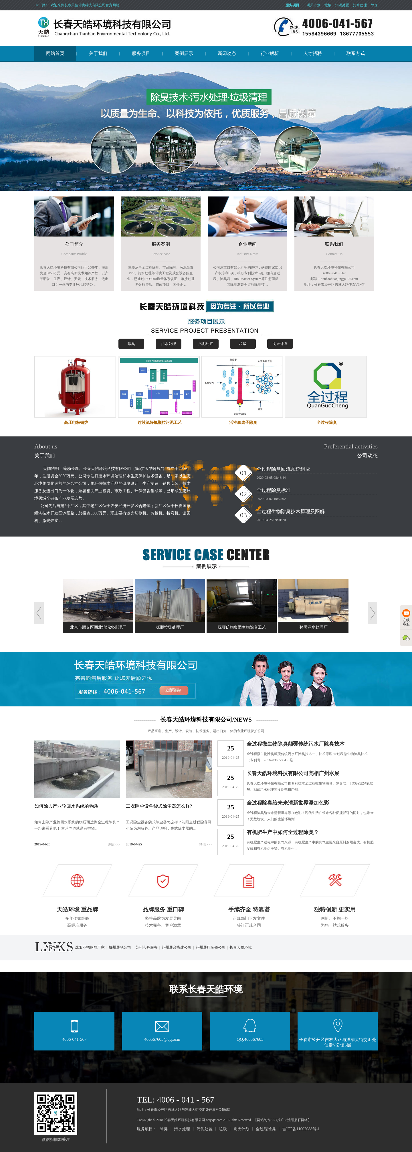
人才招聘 (313, 53)
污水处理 (360, 5)
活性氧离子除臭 (243, 422)
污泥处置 (342, 5)
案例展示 (184, 53)
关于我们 (98, 53)
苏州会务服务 (146, 947)
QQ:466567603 (250, 1037)
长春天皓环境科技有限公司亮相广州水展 (293, 773)
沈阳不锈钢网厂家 (90, 947)
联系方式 (355, 53)
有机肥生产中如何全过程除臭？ (283, 832)
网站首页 (55, 53)
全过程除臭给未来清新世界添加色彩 (288, 803)
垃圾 (327, 5)
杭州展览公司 (120, 947)
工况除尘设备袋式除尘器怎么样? (159, 806)
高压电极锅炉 (76, 422)
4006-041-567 (74, 1037)
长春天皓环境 (240, 947)
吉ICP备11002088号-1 (301, 1129)
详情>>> (114, 845)
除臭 (374, 5)
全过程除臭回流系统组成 (283, 469)
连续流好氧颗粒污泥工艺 (160, 422)
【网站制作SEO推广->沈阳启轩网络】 (282, 1120)
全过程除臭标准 (274, 490)
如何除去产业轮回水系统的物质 (66, 806)
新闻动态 (227, 53)
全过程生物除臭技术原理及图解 (291, 511)
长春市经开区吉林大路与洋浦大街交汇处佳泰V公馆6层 (337, 1040)
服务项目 (141, 53)
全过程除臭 (327, 422)
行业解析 (270, 53)
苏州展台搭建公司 (176, 947)
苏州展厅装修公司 (210, 947)
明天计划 (313, 5)
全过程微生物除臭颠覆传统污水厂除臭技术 (295, 744)
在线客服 (406, 617)
